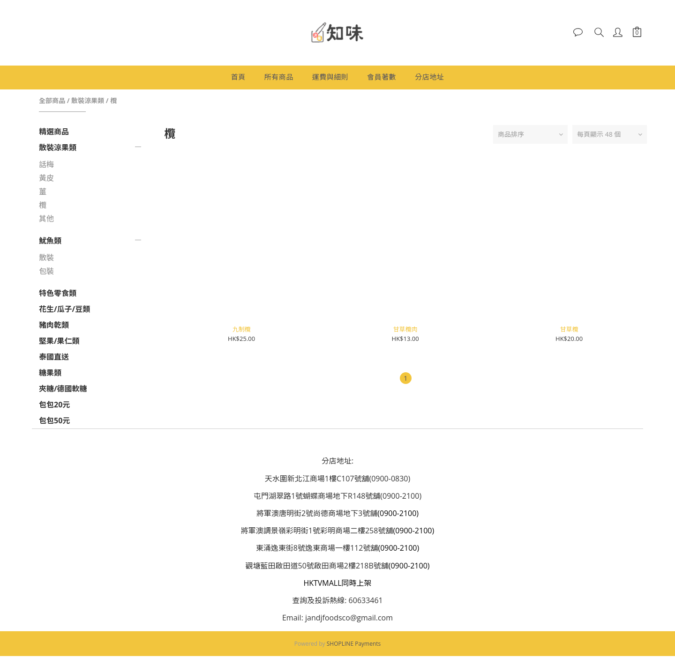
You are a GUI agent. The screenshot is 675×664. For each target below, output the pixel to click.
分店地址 (429, 76)
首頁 (238, 76)
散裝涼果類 (87, 100)
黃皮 (46, 178)
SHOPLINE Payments (354, 644)
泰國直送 (54, 357)
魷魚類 (50, 241)
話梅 (46, 164)
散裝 (46, 257)
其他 (46, 219)
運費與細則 (330, 76)
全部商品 (52, 100)
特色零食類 (57, 293)
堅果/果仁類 (59, 341)
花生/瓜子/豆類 (64, 309)
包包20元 (54, 404)
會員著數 (381, 76)
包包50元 (54, 420)
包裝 (46, 271)
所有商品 (278, 76)
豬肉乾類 (54, 325)
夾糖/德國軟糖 (63, 389)
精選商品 (54, 131)
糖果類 (50, 373)
